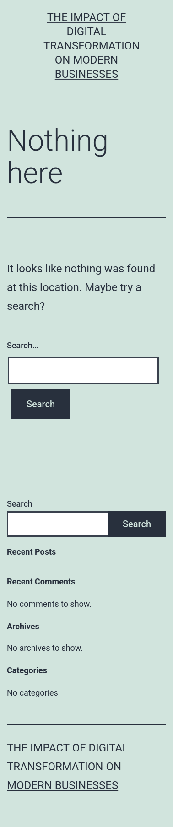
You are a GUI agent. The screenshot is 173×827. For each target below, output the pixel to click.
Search (19, 503)
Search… (22, 345)
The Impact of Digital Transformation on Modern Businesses (91, 46)
